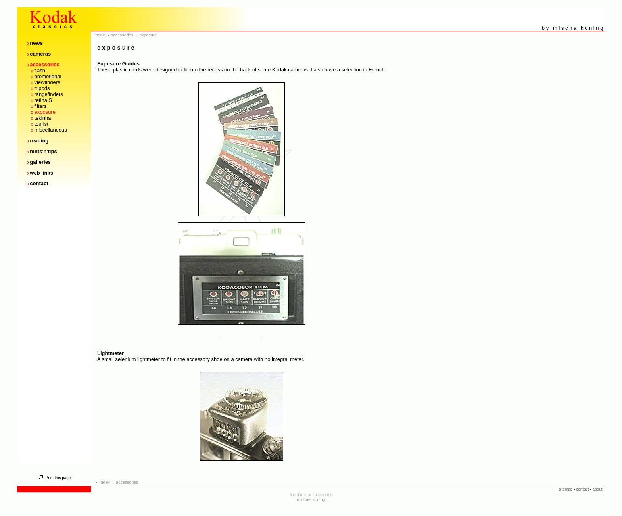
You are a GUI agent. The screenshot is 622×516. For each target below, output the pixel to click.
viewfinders (47, 82)
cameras (40, 54)
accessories (44, 64)
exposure (44, 112)
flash (39, 70)
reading (39, 141)
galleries (40, 162)
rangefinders (48, 94)
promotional (47, 76)
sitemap (565, 489)
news (36, 43)
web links (41, 173)
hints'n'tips (43, 151)
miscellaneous (50, 130)
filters (40, 106)
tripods (42, 88)
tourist (41, 124)
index (100, 35)
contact (39, 183)
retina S (43, 100)
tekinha (42, 118)
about (597, 489)
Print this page (54, 478)
